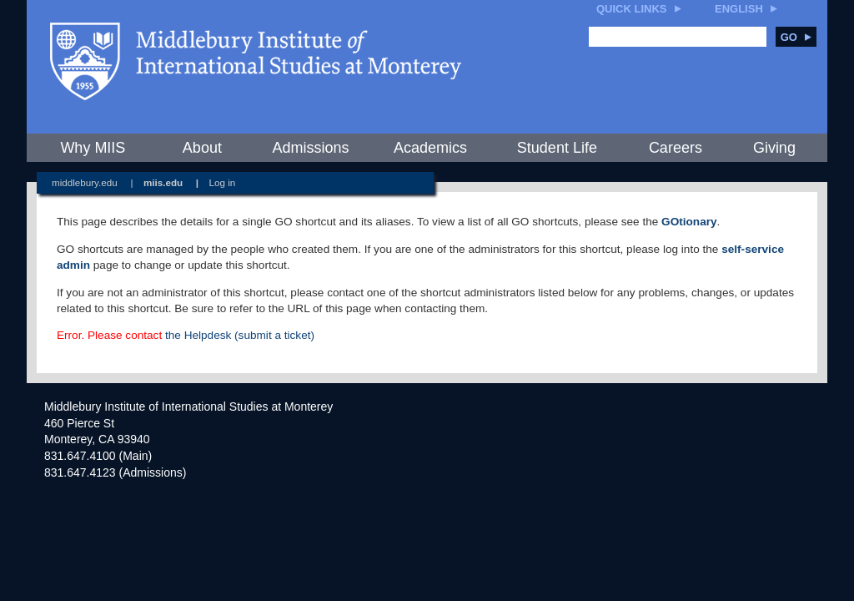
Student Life (557, 147)
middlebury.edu (85, 182)
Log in (222, 182)
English (739, 9)
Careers (675, 147)
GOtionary (688, 221)
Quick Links (631, 9)
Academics (430, 147)
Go (796, 37)
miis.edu (163, 182)
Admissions (310, 147)
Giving (774, 147)
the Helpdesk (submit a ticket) (239, 335)
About (202, 147)
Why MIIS (92, 147)
